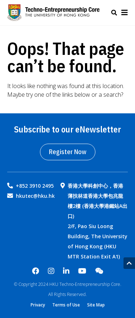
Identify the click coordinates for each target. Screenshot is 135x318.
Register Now (67, 152)
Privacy (38, 305)
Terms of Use (66, 305)
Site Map (96, 305)
